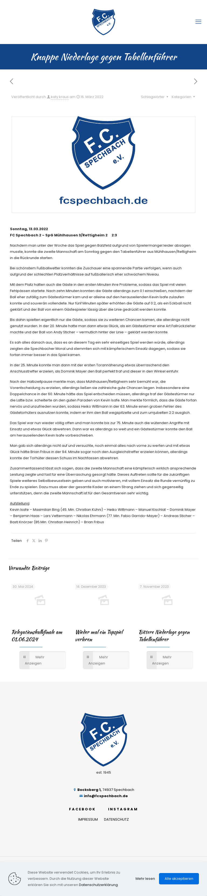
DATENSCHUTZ (116, 819)
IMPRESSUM (88, 819)
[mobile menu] (198, 21)
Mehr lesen (145, 878)
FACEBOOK (82, 809)
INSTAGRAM (123, 809)
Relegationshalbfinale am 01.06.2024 (36, 635)
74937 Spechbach (103, 789)
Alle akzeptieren (179, 878)
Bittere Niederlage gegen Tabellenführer (164, 635)
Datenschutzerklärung (98, 884)
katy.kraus (60, 96)
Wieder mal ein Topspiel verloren (98, 635)
